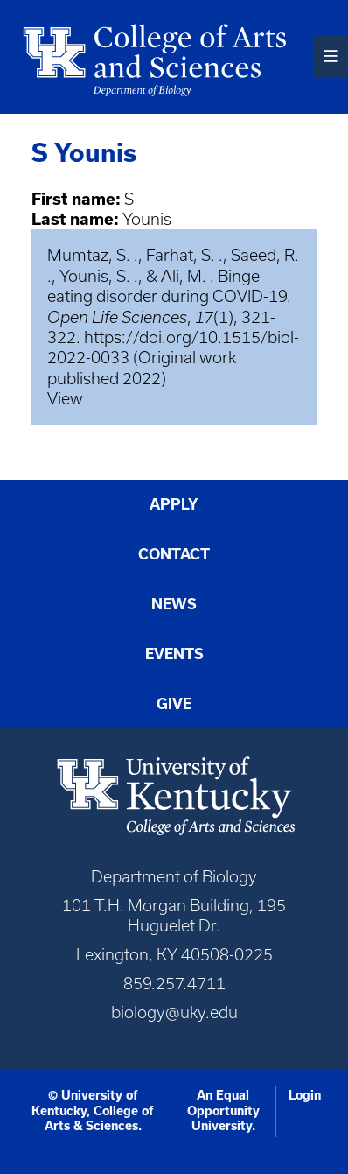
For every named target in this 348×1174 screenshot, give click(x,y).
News (174, 604)
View (65, 399)
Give (174, 704)
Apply (174, 504)
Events (174, 654)
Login (305, 1095)
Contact (174, 554)
